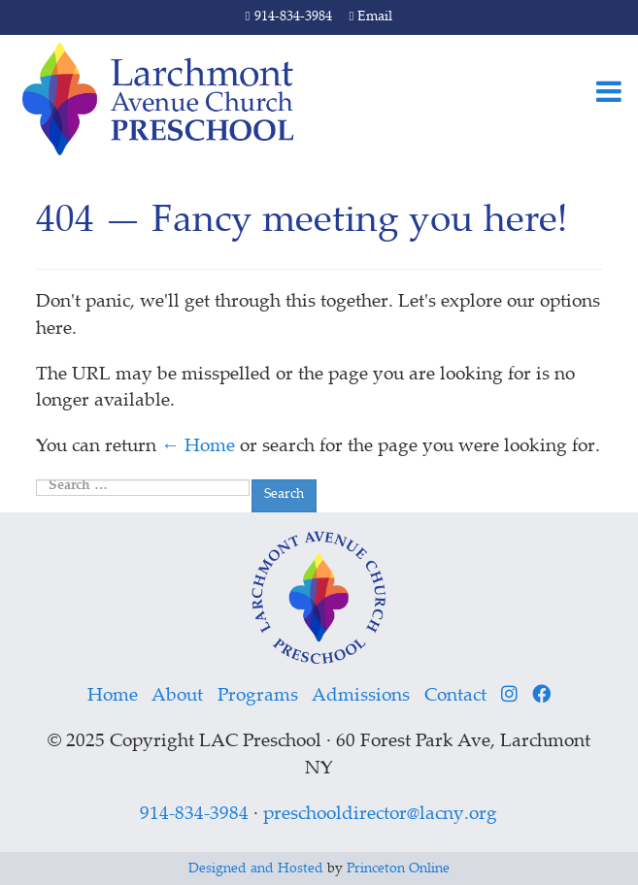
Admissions (361, 696)
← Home (198, 447)
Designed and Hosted (255, 869)
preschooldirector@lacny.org (380, 814)
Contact (455, 696)
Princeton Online (398, 869)
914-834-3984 (289, 17)
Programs (258, 696)
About (177, 696)
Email (371, 17)
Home (112, 696)
